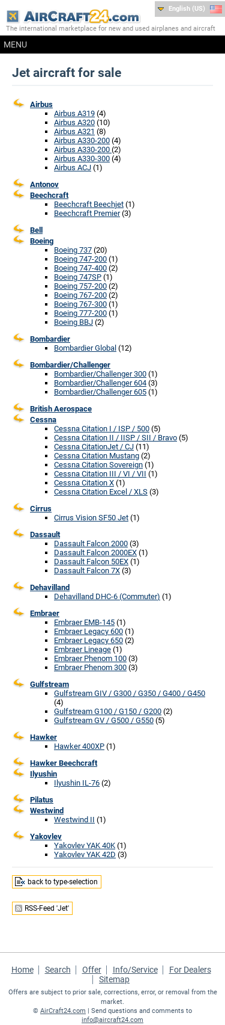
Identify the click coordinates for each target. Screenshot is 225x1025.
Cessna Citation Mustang (96, 455)
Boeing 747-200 (80, 258)
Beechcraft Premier (87, 213)
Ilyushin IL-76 (77, 782)
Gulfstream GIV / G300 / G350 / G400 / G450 (129, 693)
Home (22, 969)
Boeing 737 (73, 249)
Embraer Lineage (82, 649)
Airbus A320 (74, 122)
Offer (91, 969)
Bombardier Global (85, 347)
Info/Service (135, 969)
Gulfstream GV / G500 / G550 (104, 720)
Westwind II (74, 819)
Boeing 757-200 (80, 286)
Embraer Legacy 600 (88, 631)
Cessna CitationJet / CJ (94, 446)
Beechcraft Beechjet (89, 204)
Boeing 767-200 (80, 295)
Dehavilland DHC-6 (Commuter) (107, 596)
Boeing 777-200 (80, 313)
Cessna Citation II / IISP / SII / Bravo (115, 437)
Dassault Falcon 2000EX (95, 552)
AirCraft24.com (63, 1011)
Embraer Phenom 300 (90, 667)
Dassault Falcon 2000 (91, 543)
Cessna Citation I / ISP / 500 (101, 428)
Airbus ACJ (72, 167)
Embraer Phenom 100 (90, 658)
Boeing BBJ (73, 322)
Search (58, 969)
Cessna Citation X (84, 482)
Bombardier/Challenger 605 (100, 391)
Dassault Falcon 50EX (91, 561)
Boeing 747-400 (80, 267)
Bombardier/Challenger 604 (100, 382)
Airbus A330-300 (82, 158)
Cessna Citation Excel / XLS (101, 491)
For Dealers (190, 969)
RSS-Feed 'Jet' (47, 908)
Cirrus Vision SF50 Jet (91, 517)
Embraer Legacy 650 (88, 640)
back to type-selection (63, 882)
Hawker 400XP (79, 746)
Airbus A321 (74, 131)
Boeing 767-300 (80, 304)
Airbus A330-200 (82, 140)
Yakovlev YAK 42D (85, 854)
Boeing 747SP (77, 277)
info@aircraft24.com (112, 1020)
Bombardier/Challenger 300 (100, 373)
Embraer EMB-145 (84, 622)
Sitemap (114, 979)
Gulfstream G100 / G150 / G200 (107, 711)
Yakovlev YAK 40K (84, 845)
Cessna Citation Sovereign (98, 464)
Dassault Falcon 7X (87, 570)
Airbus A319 (74, 113)
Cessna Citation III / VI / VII (100, 473)
